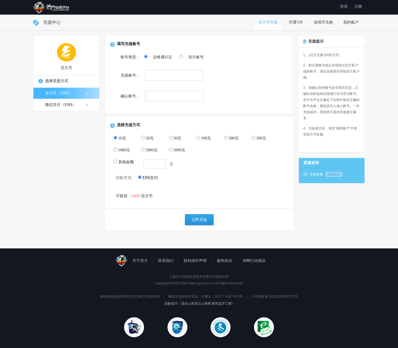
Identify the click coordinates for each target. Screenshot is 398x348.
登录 (344, 6)
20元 (147, 138)
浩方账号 (191, 57)
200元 (231, 138)
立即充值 (199, 220)
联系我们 (166, 261)
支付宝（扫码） (66, 93)
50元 (175, 138)
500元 (259, 138)
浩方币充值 (268, 22)
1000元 (122, 150)
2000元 (149, 150)
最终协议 (224, 261)
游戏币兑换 (323, 22)
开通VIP (296, 22)
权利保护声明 (195, 261)
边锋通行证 (158, 57)
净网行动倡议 (254, 261)
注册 (358, 6)
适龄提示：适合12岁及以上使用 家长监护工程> (199, 303)
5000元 (177, 150)
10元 (120, 138)
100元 (204, 138)
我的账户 (351, 22)
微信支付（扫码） (66, 105)
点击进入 (334, 174)
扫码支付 (148, 177)
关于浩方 (140, 261)
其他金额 (124, 162)
